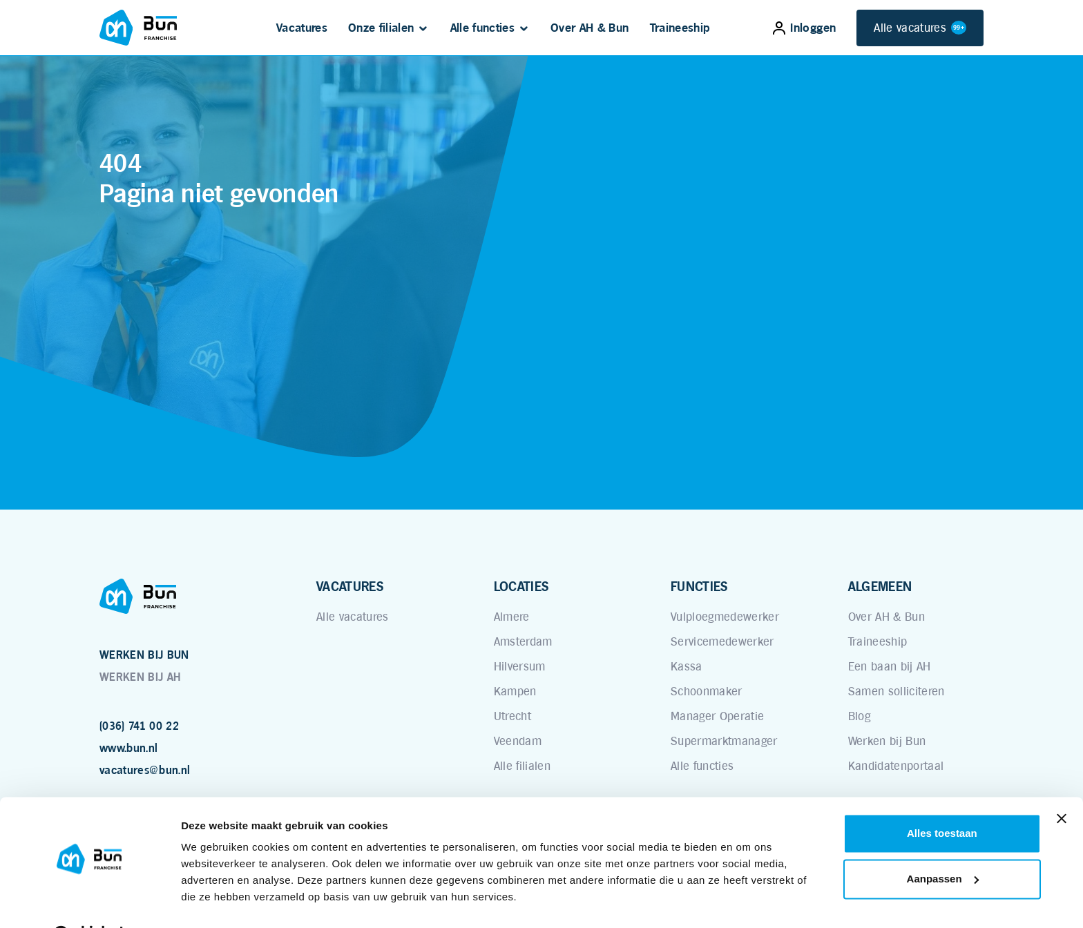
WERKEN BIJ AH (139, 677)
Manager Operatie (717, 716)
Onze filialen (381, 28)
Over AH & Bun (589, 28)
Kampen (515, 691)
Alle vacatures (920, 28)
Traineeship (680, 28)
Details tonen (214, 901)
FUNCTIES (699, 586)
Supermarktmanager (724, 741)
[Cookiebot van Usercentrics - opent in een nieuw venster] (89, 901)
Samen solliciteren (896, 691)
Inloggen (804, 28)
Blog (859, 716)
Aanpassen (943, 844)
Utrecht (512, 716)
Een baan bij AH (889, 666)
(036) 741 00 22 (139, 726)
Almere (512, 617)
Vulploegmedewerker (725, 617)
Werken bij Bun (887, 741)
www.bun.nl (128, 748)
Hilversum (520, 666)
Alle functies (482, 28)
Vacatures (301, 28)
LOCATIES (521, 586)
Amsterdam (523, 641)
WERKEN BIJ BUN (144, 654)
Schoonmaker (706, 691)
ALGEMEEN (880, 586)
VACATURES (349, 586)
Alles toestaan (942, 799)
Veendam (518, 741)
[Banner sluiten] (1061, 784)
